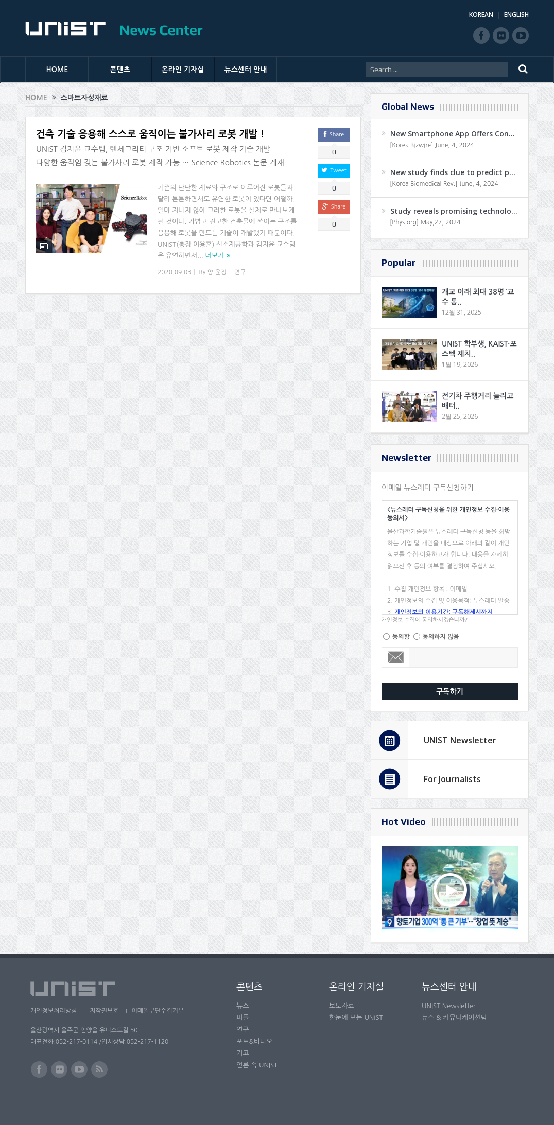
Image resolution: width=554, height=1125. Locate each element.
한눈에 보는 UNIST (356, 1017)
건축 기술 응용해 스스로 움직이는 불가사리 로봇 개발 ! (150, 134)
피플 (242, 1017)
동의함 (401, 637)
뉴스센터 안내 (245, 69)
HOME (57, 69)
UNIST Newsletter (460, 740)
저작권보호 (104, 1011)
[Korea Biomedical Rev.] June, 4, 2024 (444, 184)
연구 (240, 272)
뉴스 (242, 1005)
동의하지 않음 (441, 637)
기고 (242, 1053)
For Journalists (452, 779)
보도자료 (341, 1005)
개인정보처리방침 (53, 1011)
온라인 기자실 (183, 69)
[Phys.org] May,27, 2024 (425, 222)
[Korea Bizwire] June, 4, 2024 (432, 145)
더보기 (214, 255)
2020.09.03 (174, 272)
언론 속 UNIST (257, 1065)
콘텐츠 (120, 69)
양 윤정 (217, 272)
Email (395, 657)
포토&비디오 (254, 1041)
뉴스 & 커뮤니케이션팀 (454, 1017)
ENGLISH (516, 14)
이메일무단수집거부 (158, 1011)
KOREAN (481, 14)
